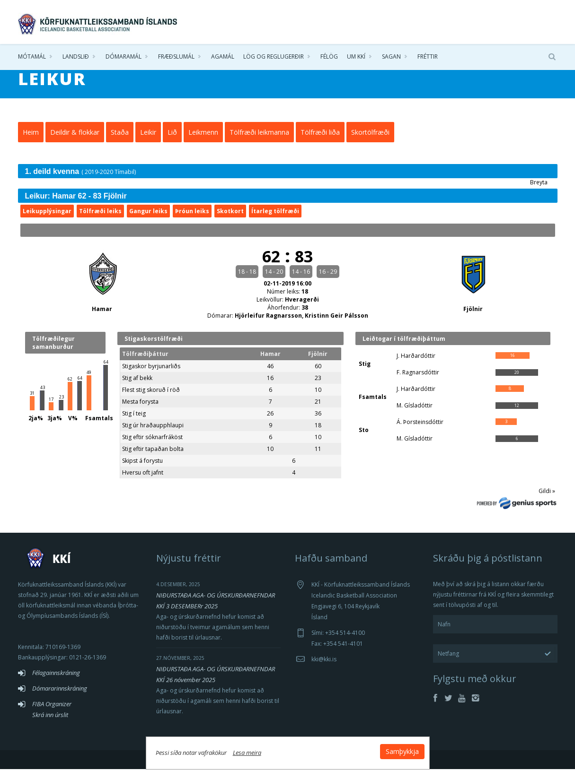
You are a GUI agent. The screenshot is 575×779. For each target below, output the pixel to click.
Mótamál (32, 56)
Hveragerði (302, 309)
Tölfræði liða (320, 142)
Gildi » (547, 501)
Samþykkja (402, 751)
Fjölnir (473, 319)
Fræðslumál (176, 56)
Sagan (391, 56)
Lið (172, 142)
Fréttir (427, 56)
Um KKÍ (356, 56)
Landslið (75, 56)
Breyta (539, 192)
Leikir (148, 142)
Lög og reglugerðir (273, 56)
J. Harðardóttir (416, 366)
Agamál (222, 56)
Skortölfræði (370, 142)
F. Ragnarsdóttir (418, 382)
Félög (329, 56)
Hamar (102, 319)
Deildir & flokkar (74, 142)
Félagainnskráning (56, 682)
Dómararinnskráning (59, 698)
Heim (31, 142)
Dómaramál (124, 56)
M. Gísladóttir (415, 415)
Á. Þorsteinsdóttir (420, 432)
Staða (120, 142)
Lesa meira (247, 752)
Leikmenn (203, 142)
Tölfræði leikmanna (259, 142)
